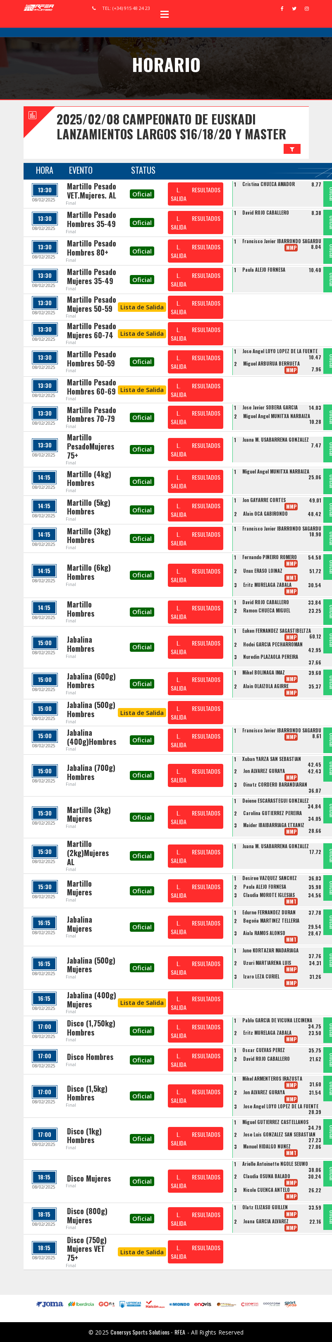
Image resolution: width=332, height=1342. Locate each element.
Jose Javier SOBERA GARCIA (270, 407)
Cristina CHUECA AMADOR (268, 184)
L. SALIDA (178, 194)
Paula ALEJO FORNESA (263, 269)
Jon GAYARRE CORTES (264, 500)
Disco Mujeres (89, 1178)
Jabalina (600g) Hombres (91, 681)
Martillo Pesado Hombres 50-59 (91, 358)
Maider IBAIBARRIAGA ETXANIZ (273, 825)
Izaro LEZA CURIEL (261, 976)
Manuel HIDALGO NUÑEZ (267, 1146)
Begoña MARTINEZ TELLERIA (271, 920)
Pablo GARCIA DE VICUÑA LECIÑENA (277, 1020)
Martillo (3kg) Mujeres (89, 814)
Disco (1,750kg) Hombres (91, 1028)
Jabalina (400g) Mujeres (91, 999)
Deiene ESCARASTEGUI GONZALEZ (275, 800)
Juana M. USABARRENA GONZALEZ (275, 439)
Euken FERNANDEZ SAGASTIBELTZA (276, 630)
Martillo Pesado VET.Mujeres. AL (91, 191)
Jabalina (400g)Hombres (91, 737)
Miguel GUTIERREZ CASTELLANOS (275, 1122)
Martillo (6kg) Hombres (89, 572)
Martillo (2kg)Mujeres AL (88, 852)
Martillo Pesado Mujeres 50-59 (91, 304)
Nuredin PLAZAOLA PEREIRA (270, 656)
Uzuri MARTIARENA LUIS (267, 962)
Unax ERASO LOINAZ (262, 570)
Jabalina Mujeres (79, 924)
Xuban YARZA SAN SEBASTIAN (271, 759)
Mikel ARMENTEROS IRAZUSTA (272, 1078)
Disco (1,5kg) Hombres (87, 1093)
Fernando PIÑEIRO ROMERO (269, 557)
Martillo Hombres (80, 609)
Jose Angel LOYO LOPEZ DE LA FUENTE (280, 351)
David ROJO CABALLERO (265, 212)
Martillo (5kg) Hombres (88, 507)
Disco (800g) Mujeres (87, 1215)
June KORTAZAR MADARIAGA (270, 950)
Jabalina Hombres (80, 644)
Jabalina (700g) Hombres (91, 772)
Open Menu (164, 14)
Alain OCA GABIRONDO (265, 513)
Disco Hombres (90, 1056)
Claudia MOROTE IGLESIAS (269, 895)
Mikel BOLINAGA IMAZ (263, 672)
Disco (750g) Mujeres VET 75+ (87, 1248)
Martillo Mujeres (79, 888)
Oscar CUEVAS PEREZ (263, 1050)
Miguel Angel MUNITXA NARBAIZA (276, 416)
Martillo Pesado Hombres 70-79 (91, 414)
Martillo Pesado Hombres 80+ (91, 248)
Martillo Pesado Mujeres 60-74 (91, 330)
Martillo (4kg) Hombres (89, 478)
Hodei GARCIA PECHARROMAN (273, 644)
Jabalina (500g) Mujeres (91, 965)
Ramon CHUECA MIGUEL (266, 610)
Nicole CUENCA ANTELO (266, 1190)
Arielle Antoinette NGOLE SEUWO (275, 1163)
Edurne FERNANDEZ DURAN (269, 912)
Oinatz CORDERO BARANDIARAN (275, 784)
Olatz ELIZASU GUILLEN (265, 1207)
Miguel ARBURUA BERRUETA (271, 363)
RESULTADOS (206, 189)
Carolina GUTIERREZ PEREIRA (272, 813)
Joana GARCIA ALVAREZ (266, 1221)
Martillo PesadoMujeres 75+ (90, 446)
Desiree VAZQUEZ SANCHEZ (269, 878)
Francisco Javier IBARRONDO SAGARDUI (282, 241)
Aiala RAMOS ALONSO (264, 933)
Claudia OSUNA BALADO (266, 1176)
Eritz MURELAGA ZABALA (267, 584)
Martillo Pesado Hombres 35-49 (91, 219)
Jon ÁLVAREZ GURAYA (264, 771)
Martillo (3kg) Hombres (89, 535)
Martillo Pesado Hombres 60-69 (91, 387)
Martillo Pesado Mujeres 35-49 (91, 276)
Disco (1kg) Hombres (84, 1136)
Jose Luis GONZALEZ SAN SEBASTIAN (279, 1134)
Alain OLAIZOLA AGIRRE (266, 686)
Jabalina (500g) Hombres (91, 709)
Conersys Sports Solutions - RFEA (147, 1332)
